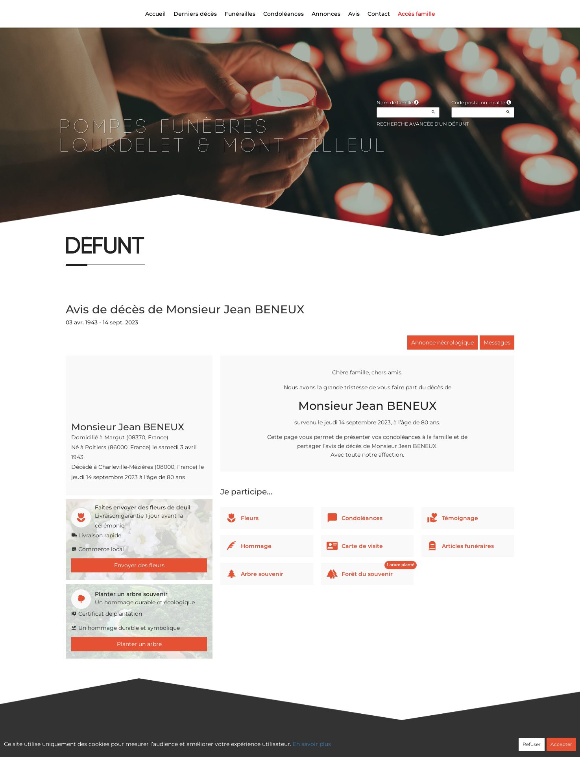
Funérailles (240, 13)
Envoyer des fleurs (139, 565)
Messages (497, 342)
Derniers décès (195, 13)
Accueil (155, 13)
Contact (379, 13)
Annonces (326, 13)
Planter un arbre (139, 644)
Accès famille (416, 13)
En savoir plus (312, 744)
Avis (354, 13)
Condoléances (283, 13)
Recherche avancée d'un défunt (423, 124)
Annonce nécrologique (442, 342)
